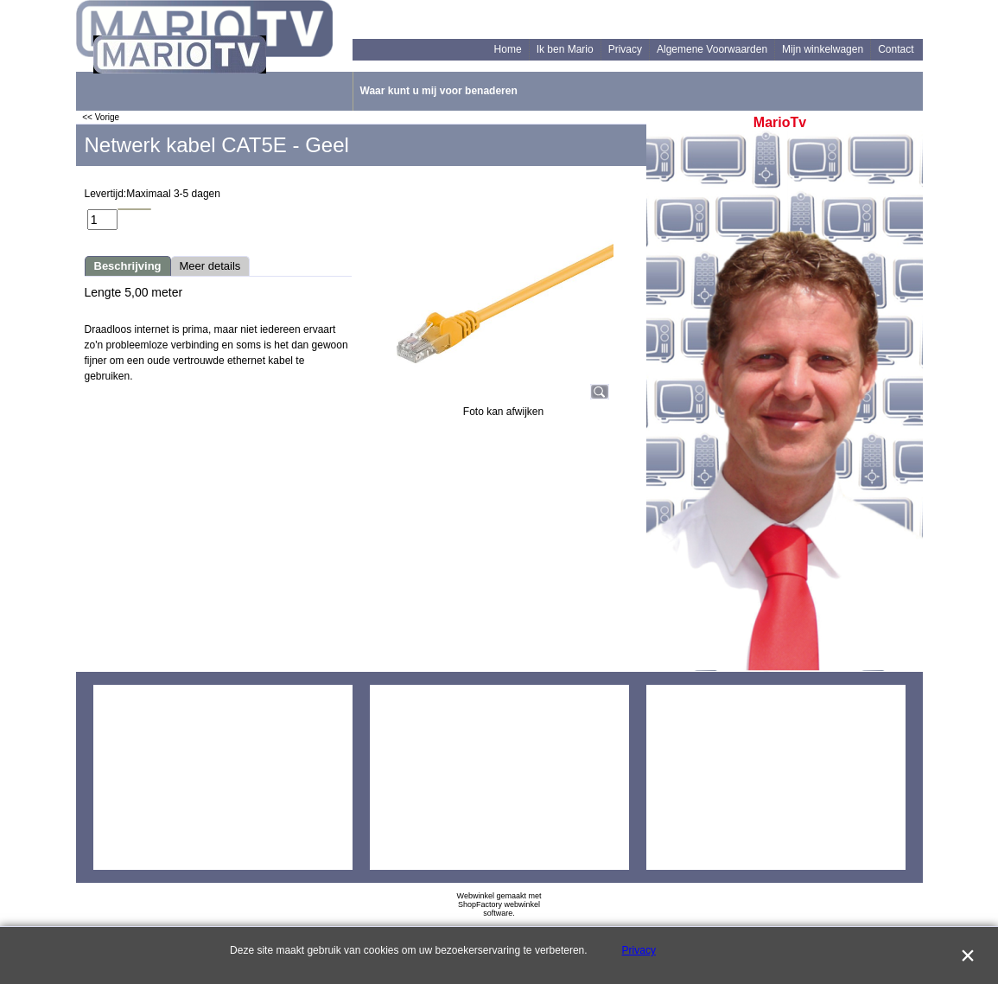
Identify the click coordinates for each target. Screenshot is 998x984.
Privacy (625, 49)
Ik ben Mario (565, 49)
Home (508, 49)
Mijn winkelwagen (822, 49)
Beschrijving (128, 265)
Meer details (210, 265)
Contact (895, 49)
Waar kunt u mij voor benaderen (439, 91)
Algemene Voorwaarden (712, 49)
